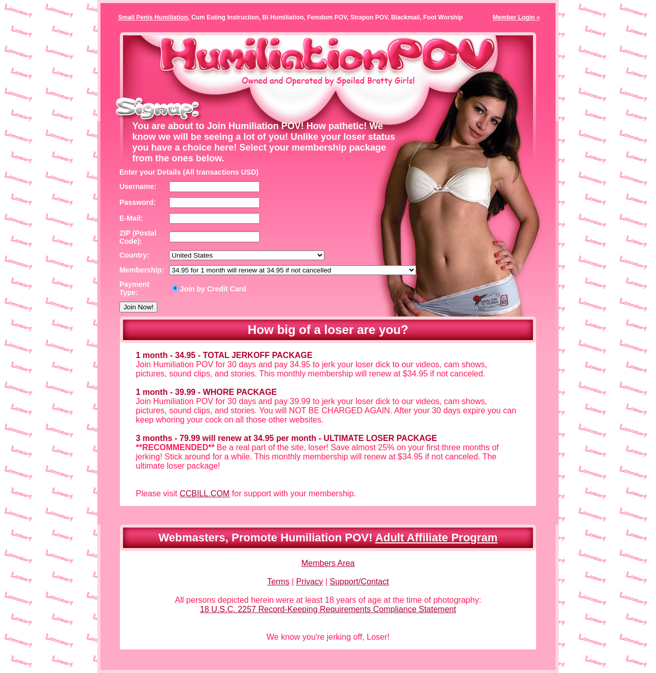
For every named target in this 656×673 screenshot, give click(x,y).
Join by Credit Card (209, 289)
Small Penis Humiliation (153, 17)
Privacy (309, 581)
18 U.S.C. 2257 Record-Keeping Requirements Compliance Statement (328, 609)
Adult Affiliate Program (436, 537)
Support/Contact (359, 581)
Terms (278, 581)
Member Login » (516, 17)
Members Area (328, 563)
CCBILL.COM (204, 493)
